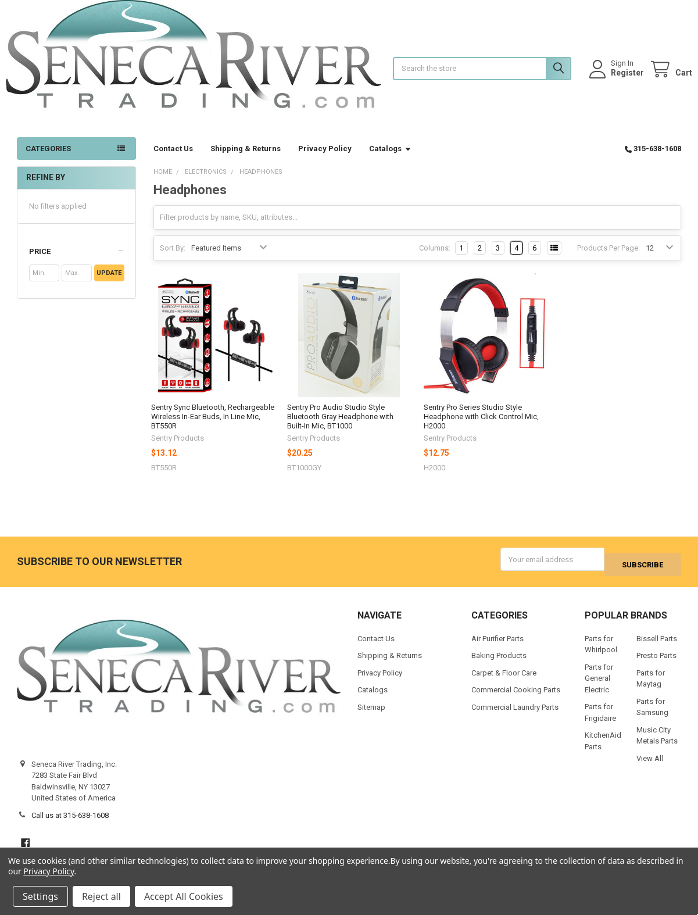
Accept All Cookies (183, 896)
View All (649, 764)
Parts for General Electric (599, 684)
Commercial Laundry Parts (515, 713)
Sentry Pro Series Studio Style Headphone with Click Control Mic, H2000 (481, 428)
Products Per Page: (608, 259)
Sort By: (172, 259)
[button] (76, 263)
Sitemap (371, 713)
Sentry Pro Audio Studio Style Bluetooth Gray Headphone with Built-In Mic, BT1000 (340, 428)
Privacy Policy (325, 160)
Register (616, 78)
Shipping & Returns (245, 160)
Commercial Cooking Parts (515, 696)
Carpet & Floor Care (503, 679)
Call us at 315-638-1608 (70, 821)
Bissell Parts (656, 645)
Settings (40, 896)
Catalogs (390, 160)
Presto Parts (656, 662)
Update (108, 284)
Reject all (101, 896)
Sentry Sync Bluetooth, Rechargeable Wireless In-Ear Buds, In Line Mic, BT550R (212, 428)
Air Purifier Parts (497, 645)
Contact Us (173, 160)
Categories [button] (48, 160)
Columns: (434, 259)
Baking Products (499, 662)
